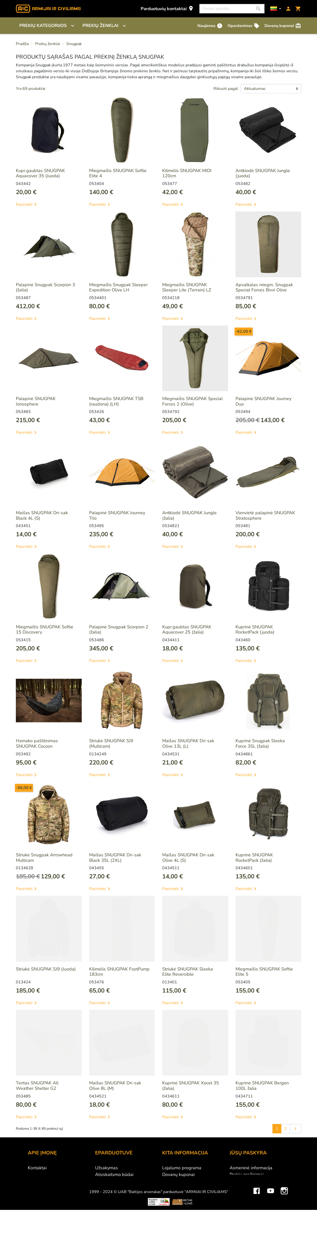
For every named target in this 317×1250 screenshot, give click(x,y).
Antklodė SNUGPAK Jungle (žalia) (189, 515)
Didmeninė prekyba (47, 1181)
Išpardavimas (244, 26)
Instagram (284, 1227)
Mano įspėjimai (245, 1208)
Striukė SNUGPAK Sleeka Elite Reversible (187, 971)
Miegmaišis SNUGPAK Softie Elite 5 (264, 971)
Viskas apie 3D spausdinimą (78, 1242)
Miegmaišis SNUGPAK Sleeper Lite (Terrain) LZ (186, 287)
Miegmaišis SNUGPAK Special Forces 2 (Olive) (192, 401)
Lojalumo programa (181, 1168)
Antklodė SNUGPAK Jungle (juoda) (263, 173)
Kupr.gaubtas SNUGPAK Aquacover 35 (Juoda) (40, 173)
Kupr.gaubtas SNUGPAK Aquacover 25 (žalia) (186, 629)
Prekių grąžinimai (247, 1174)
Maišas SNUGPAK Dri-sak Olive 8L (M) (115, 1085)
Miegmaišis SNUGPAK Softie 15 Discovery (44, 629)
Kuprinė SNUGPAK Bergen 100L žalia (262, 1085)
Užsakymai (240, 1181)
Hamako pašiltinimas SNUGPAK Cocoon (37, 743)
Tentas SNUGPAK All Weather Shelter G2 (37, 1085)
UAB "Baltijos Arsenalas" (53, 1174)
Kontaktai (37, 1168)
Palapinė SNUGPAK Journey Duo (263, 401)
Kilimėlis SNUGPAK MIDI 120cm (186, 173)
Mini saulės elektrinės (250, 1242)
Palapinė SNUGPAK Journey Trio (117, 515)
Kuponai (238, 1201)
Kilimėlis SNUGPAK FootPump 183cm (119, 971)
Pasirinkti (27, 204)
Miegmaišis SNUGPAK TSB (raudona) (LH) (116, 401)
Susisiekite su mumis (116, 1201)
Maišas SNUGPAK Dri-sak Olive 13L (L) (188, 743)
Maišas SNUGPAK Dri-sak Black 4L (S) (42, 515)
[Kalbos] (275, 9)
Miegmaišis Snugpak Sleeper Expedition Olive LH (118, 287)
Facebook (257, 1227)
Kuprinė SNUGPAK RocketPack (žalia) (254, 857)
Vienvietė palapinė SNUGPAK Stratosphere (265, 515)
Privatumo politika (113, 1195)
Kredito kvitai (243, 1188)
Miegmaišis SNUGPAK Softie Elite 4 (118, 173)
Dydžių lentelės (177, 1208)
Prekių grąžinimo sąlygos (120, 1188)
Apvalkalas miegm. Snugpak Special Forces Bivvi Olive (264, 287)
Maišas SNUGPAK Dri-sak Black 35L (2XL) (115, 857)
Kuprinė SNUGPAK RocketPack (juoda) (255, 629)
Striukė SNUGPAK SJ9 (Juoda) (46, 969)
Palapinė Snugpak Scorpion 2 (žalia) (118, 629)
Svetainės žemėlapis (182, 1215)
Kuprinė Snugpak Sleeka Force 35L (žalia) (260, 743)
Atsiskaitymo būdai (114, 1174)
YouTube (270, 1227)
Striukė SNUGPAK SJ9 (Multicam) (111, 743)
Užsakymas (106, 1168)
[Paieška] (231, 8)
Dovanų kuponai (282, 26)
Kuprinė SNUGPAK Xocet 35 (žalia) (190, 1085)
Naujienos (210, 26)
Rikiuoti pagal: (226, 88)
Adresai (237, 1195)
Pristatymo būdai (112, 1181)
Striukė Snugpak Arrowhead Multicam (44, 857)
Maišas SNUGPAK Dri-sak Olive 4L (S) (188, 857)
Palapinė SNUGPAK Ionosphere (35, 401)
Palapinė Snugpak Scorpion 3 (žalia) (45, 287)
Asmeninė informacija (251, 1168)
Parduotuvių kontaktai (167, 8)
